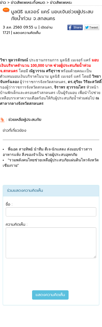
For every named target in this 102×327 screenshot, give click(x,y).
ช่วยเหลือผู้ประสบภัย (24, 119)
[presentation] (51, 274)
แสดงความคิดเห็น (27, 32)
